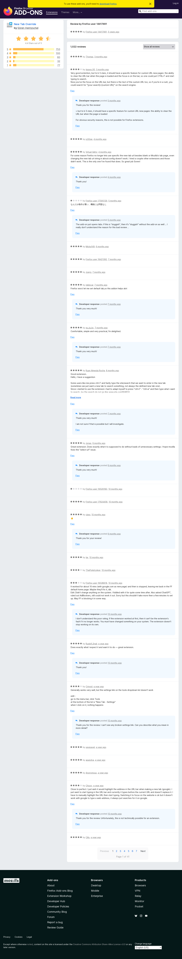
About (51, 885)
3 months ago (100, 56)
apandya (90, 760)
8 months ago (112, 370)
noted (30, 944)
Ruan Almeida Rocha (95, 370)
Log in (176, 3)
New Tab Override (25, 24)
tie (87, 557)
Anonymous (91, 773)
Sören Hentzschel (27, 27)
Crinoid (89, 686)
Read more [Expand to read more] (75, 397)
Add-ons (52, 880)
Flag (72, 91)
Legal (29, 937)
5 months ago (114, 201)
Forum (51, 916)
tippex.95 (90, 69)
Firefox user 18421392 (96, 259)
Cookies (18, 937)
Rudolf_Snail (91, 643)
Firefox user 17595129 (96, 201)
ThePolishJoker (93, 570)
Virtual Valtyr (91, 152)
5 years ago (113, 32)
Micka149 (90, 246)
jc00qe (89, 139)
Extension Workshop (59, 895)
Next (143, 851)
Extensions (52, 12)
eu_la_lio (90, 327)
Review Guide (55, 927)
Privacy (6, 937)
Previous (104, 851)
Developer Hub (56, 901)
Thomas (89, 56)
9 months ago (98, 443)
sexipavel (90, 747)
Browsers (140, 885)
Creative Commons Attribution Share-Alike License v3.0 (99, 944)
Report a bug (55, 922)
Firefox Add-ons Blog (60, 890)
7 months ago (114, 259)
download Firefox (108, 4)
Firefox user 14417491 (96, 32)
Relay (138, 895)
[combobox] (158, 11)
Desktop (96, 885)
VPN (137, 890)
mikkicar (89, 285)
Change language (143, 943)
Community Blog (57, 911)
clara (88, 514)
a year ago (103, 643)
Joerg (88, 272)
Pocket (139, 906)
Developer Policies (58, 906)
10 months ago (115, 489)
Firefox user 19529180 (96, 489)
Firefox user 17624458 (96, 502)
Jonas (88, 443)
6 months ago (102, 246)
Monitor (139, 901)
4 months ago (100, 139)
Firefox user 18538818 (96, 583)
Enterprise (97, 895)
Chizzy (89, 785)
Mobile (95, 890)
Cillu (88, 837)
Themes (65, 12)
